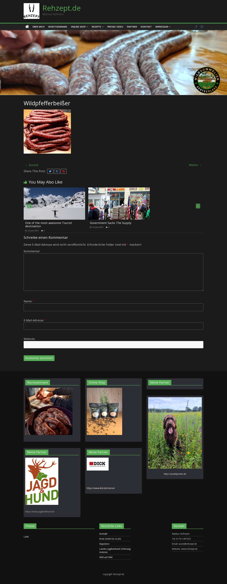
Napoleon (104, 543)
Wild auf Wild (105, 557)
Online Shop (78, 26)
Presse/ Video (115, 26)
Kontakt (146, 26)
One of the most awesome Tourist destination (48, 224)
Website (29, 339)
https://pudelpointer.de (175, 473)
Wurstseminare (57, 26)
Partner (132, 26)
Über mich (38, 26)
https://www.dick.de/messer (101, 488)
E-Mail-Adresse (35, 320)
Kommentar (32, 251)
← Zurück (31, 165)
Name (29, 301)
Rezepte (96, 26)
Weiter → (195, 165)
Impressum (161, 26)
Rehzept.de (62, 8)
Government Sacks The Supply (110, 223)
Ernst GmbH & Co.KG (110, 538)
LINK (26, 536)
